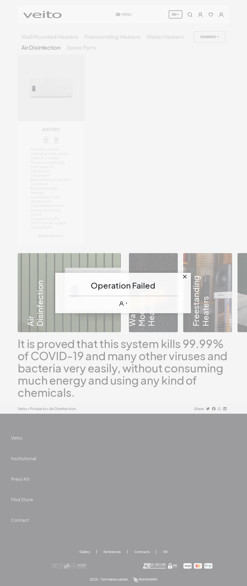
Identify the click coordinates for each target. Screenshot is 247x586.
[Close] (185, 276)
